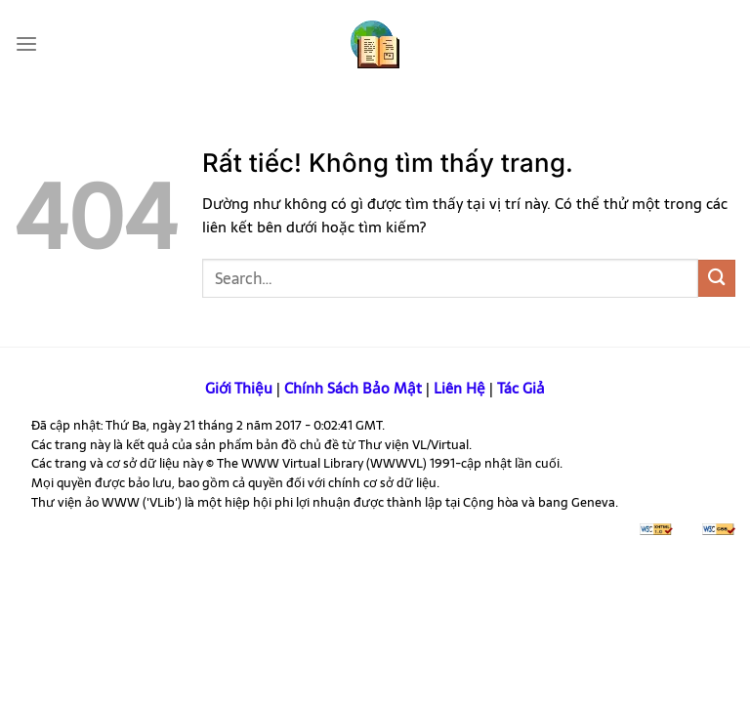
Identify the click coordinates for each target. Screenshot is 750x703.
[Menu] (26, 44)
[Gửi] (716, 278)
